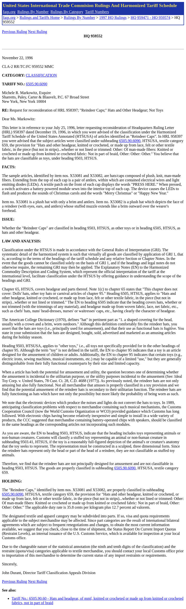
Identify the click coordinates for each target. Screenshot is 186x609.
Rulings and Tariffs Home (40, 18)
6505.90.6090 (36, 84)
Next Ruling (37, 32)
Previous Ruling (14, 32)
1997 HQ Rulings (113, 18)
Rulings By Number (33, 12)
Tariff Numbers (97, 12)
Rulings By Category (67, 12)
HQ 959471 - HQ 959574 (150, 18)
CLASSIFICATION (41, 75)
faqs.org (9, 12)
